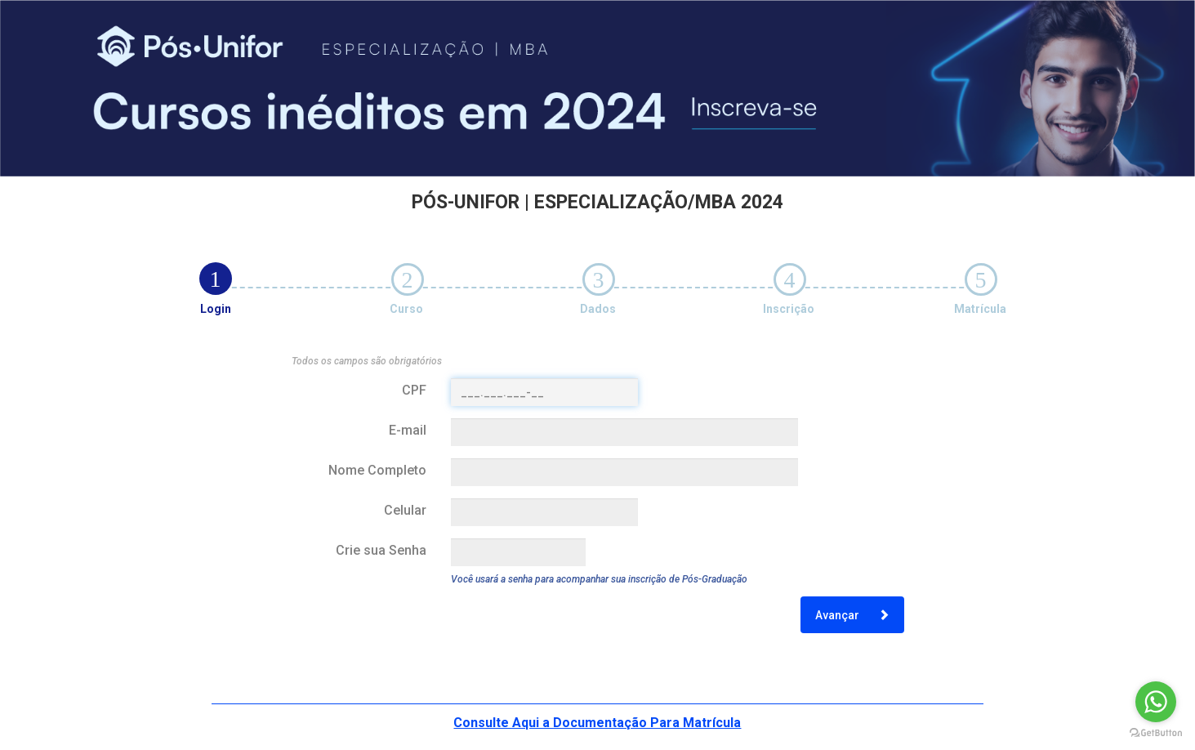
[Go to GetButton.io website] (1156, 733)
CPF (414, 390)
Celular (405, 510)
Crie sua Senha (381, 550)
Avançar (852, 615)
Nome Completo (377, 470)
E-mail (407, 430)
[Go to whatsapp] (1155, 701)
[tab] (215, 278)
